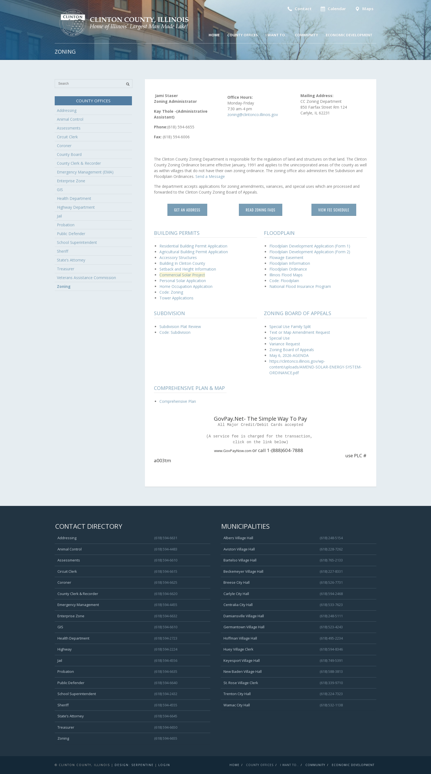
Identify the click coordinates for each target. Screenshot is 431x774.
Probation (65, 224)
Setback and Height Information (187, 269)
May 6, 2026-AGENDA (289, 355)
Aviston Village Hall (239, 549)
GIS (60, 189)
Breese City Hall (236, 582)
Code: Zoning (171, 292)
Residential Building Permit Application (193, 246)
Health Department (74, 198)
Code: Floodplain (284, 280)
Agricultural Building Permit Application (193, 251)
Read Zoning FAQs (260, 210)
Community (306, 34)
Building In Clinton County (182, 263)
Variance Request (284, 343)
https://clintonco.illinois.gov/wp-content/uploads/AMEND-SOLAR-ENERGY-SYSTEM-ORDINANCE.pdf (315, 367)
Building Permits (177, 233)
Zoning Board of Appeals (291, 349)
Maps (363, 9)
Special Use (279, 338)
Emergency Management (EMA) (85, 172)
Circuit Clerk (67, 136)
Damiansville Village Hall (243, 615)
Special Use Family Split (290, 326)
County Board (69, 154)
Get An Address (187, 210)
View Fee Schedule (333, 210)
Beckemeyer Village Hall (243, 571)
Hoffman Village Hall (240, 638)
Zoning (64, 286)
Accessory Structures (178, 257)
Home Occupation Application (185, 286)
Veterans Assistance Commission (86, 277)
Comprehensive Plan (177, 401)
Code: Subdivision (174, 332)
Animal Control (70, 119)
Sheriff (62, 251)
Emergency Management (78, 604)
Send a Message (210, 176)
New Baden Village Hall (242, 671)
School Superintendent (77, 242)
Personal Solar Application (182, 280)
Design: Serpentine (134, 765)
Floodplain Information (289, 263)
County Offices (242, 34)
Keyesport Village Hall (241, 660)
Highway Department (76, 207)
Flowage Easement (286, 257)
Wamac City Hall (236, 705)
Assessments (69, 128)
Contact (299, 9)
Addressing (66, 110)
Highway (64, 649)
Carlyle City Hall (236, 593)
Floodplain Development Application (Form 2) (309, 251)
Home (214, 34)
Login (164, 765)
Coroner (64, 145)
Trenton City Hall (237, 693)
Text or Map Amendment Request (299, 332)
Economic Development (349, 34)
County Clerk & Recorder (79, 163)
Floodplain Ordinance (288, 269)
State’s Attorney (71, 260)
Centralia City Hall (238, 604)
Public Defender (71, 233)
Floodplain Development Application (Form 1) (309, 246)
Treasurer (65, 268)
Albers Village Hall (238, 537)
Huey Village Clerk (238, 649)
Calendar (332, 9)
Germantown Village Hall (243, 626)
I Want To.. (276, 34)
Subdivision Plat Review (180, 326)
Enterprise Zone (71, 180)
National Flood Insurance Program (300, 286)
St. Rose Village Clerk (240, 682)
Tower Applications (176, 298)
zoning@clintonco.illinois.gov (252, 114)
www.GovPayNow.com (203, 450)
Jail (59, 216)
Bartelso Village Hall (239, 560)
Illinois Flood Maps (286, 274)
